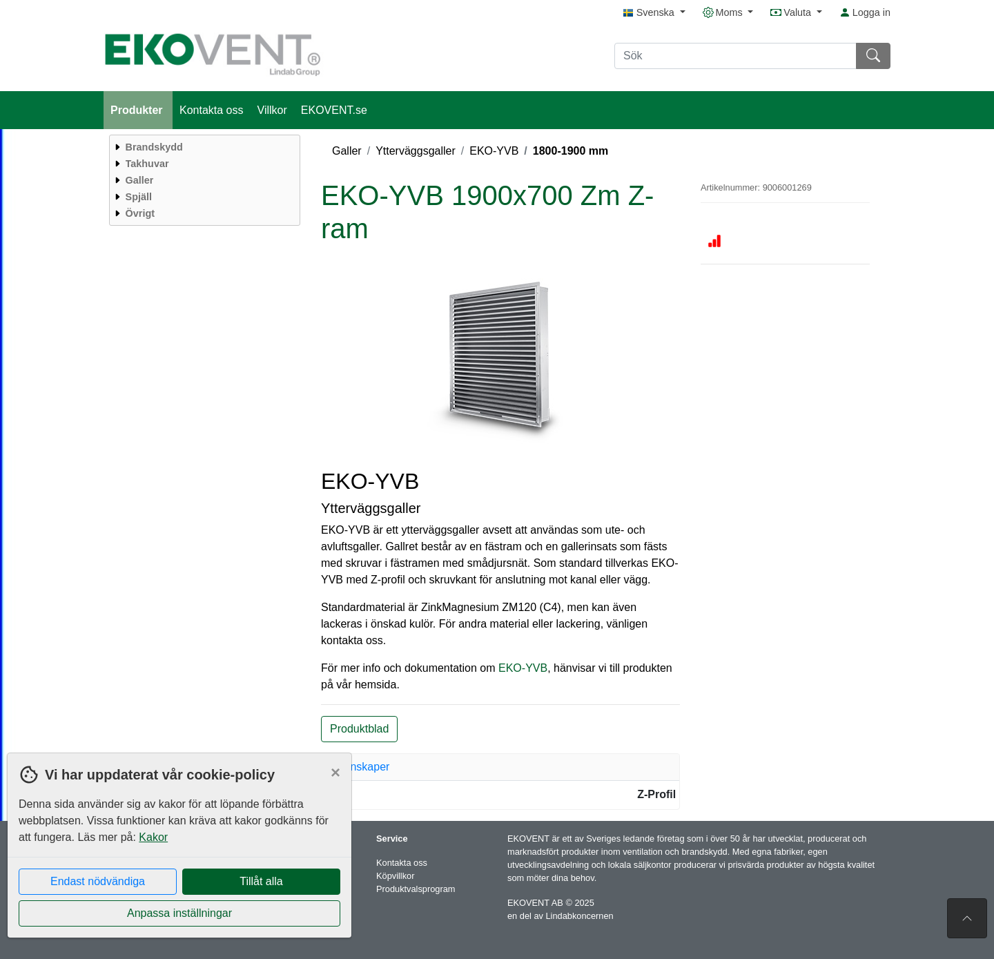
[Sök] (735, 56)
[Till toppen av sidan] (967, 918)
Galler (347, 151)
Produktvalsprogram (416, 889)
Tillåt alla (261, 881)
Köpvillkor (395, 876)
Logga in (864, 12)
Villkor (272, 110)
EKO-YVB (493, 151)
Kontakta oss (211, 110)
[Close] (335, 772)
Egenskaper (360, 767)
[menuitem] (203, 147)
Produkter (138, 110)
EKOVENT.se (334, 110)
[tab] (500, 767)
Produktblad (359, 729)
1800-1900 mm (570, 151)
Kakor (153, 837)
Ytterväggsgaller (416, 151)
